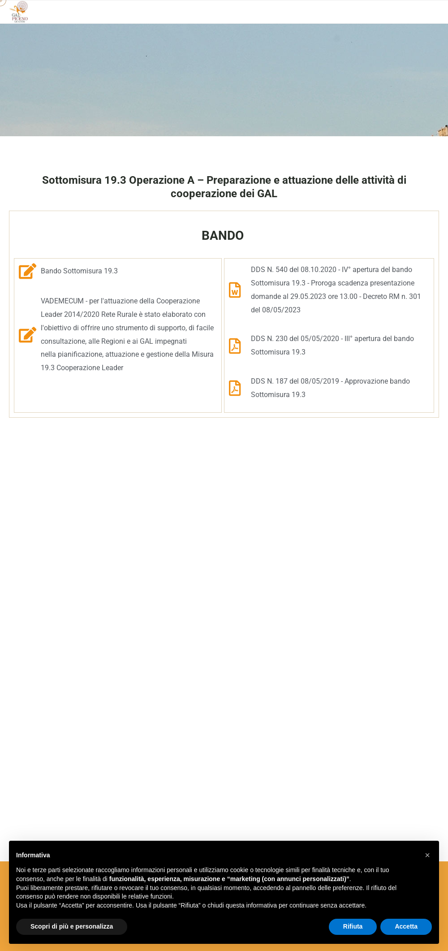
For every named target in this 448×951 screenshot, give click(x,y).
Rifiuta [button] (353, 926)
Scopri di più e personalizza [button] (71, 926)
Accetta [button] (406, 926)
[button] (427, 855)
